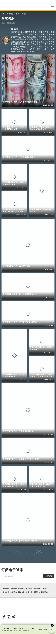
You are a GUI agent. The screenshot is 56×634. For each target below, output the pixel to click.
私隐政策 (18, 630)
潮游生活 (21, 588)
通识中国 (29, 588)
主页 (3, 14)
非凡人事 (36, 588)
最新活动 (44, 592)
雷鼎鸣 (24, 14)
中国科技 (6, 588)
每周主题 (29, 592)
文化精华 (44, 588)
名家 (17, 14)
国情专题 (21, 592)
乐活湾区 (14, 588)
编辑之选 (11, 23)
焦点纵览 (6, 592)
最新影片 (36, 592)
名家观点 (10, 14)
